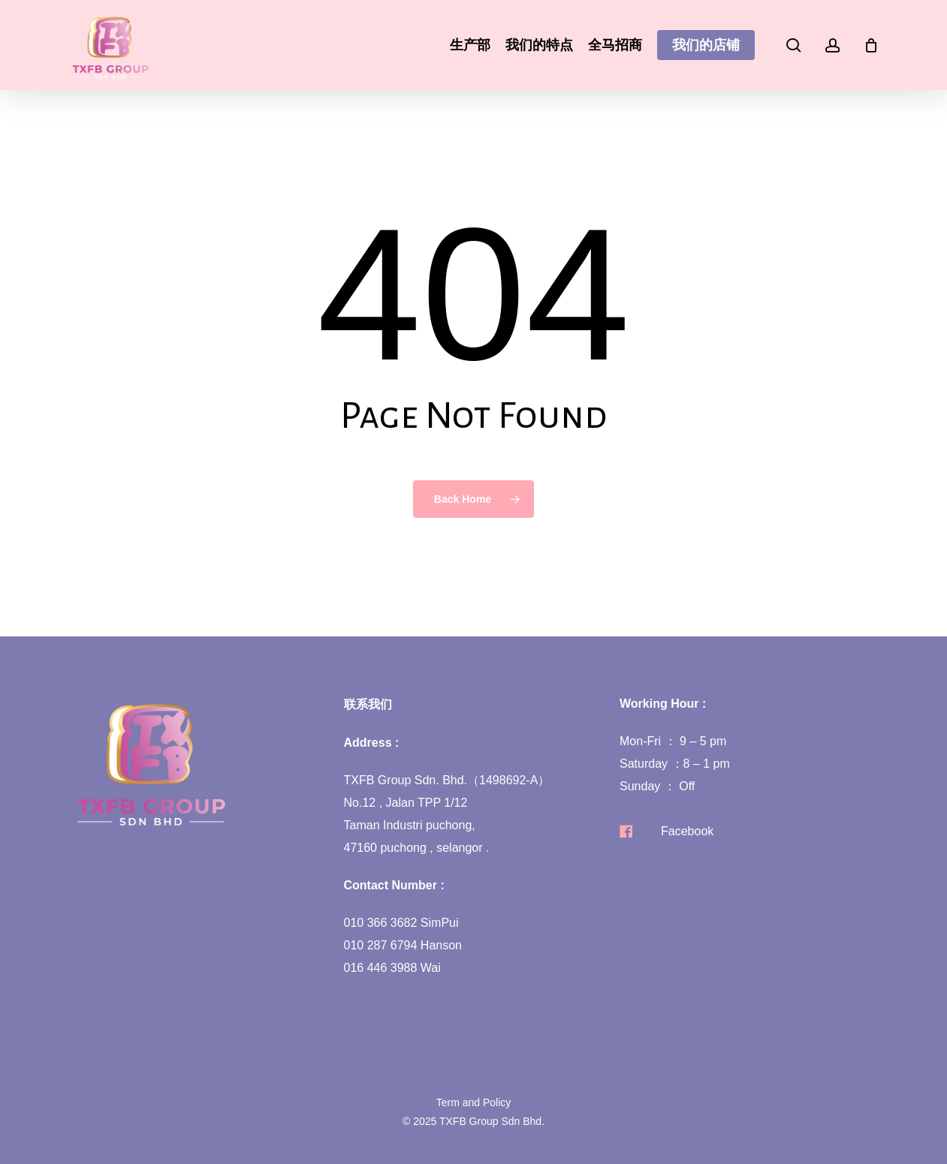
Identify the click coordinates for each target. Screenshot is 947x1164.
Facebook (687, 831)
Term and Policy (473, 1102)
